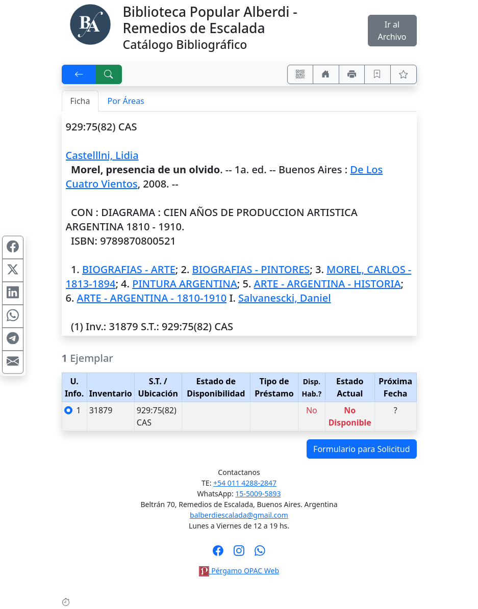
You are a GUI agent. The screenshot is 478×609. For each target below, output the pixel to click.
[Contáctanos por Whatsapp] (260, 554)
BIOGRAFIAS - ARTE (128, 269)
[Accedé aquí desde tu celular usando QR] (300, 74)
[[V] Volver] (79, 74)
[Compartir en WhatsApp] (12, 316)
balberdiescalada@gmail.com (239, 515)
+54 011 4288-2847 (244, 483)
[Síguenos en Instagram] (239, 554)
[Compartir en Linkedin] (12, 293)
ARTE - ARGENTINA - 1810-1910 (152, 298)
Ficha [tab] (80, 101)
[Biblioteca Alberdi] (90, 23)
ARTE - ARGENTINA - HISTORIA (327, 283)
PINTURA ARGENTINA (184, 283)
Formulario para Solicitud (361, 449)
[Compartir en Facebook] (12, 247)
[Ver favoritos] (403, 74)
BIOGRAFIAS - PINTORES (251, 269)
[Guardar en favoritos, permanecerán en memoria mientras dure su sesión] (377, 74)
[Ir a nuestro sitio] (326, 74)
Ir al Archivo (392, 30)
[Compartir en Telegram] (12, 339)
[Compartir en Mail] (12, 362)
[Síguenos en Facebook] (218, 554)
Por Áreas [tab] (125, 101)
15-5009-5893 (258, 493)
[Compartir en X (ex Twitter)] (12, 270)
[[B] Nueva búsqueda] (108, 74)
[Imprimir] (352, 74)
